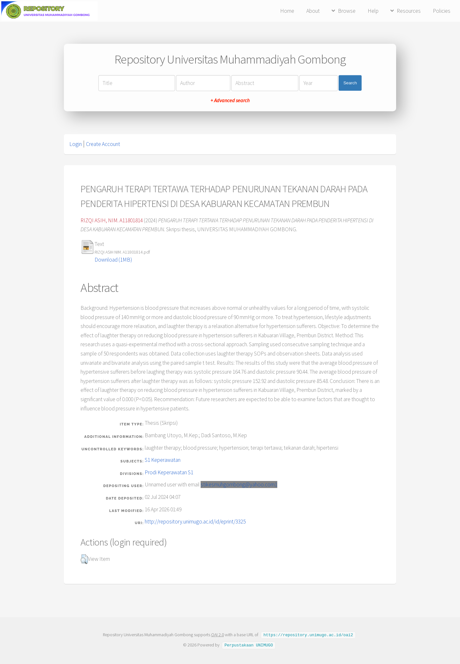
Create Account (103, 144)
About (313, 10)
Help (373, 10)
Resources (409, 10)
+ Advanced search (230, 100)
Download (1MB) (113, 259)
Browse (347, 10)
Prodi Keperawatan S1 (169, 472)
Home (287, 10)
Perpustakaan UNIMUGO (249, 644)
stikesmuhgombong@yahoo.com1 (239, 484)
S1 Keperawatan (162, 459)
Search (350, 82)
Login (75, 144)
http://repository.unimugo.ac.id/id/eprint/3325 (195, 521)
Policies (441, 10)
